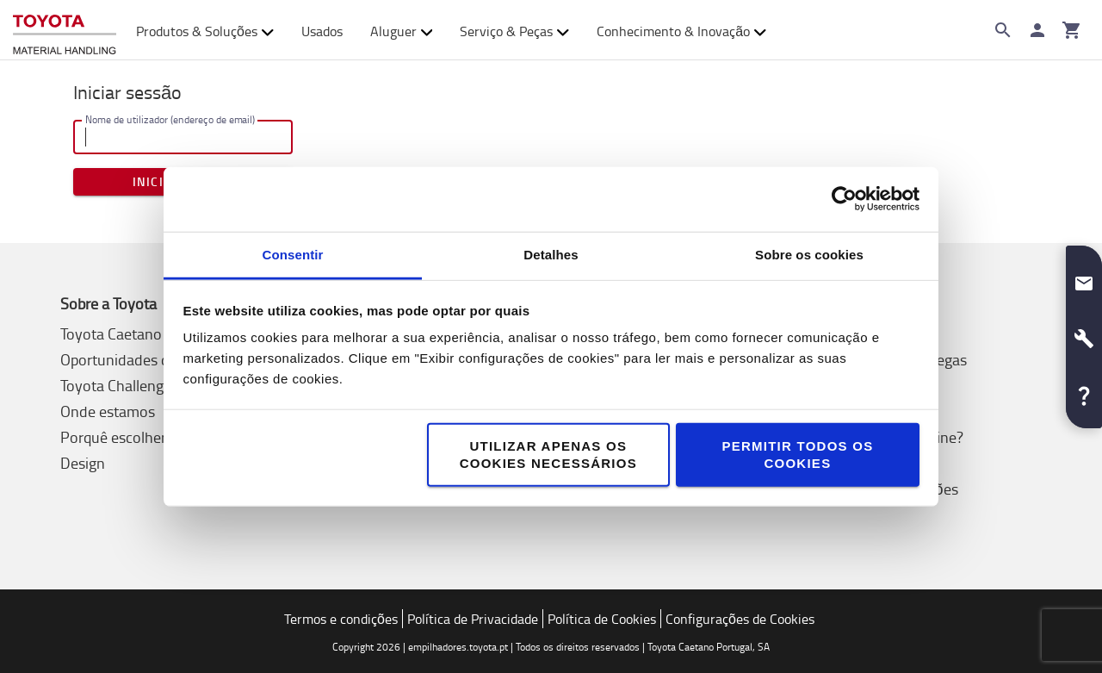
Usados (322, 31)
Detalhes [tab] (550, 253)
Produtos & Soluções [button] (205, 31)
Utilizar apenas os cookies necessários (548, 454)
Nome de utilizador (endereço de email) (170, 119)
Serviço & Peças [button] (514, 31)
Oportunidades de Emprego (149, 359)
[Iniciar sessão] (1037, 30)
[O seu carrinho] (1072, 30)
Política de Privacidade (472, 618)
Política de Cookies (602, 618)
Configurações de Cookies (740, 618)
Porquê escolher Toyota (137, 437)
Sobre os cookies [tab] (809, 253)
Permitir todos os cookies (797, 454)
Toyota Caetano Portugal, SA (153, 333)
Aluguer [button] (401, 31)
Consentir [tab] (293, 253)
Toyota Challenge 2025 (134, 385)
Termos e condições (341, 618)
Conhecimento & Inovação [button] (681, 31)
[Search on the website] (1003, 30)
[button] (1084, 277)
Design (82, 462)
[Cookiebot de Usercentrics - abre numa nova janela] (844, 199)
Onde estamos (107, 411)
